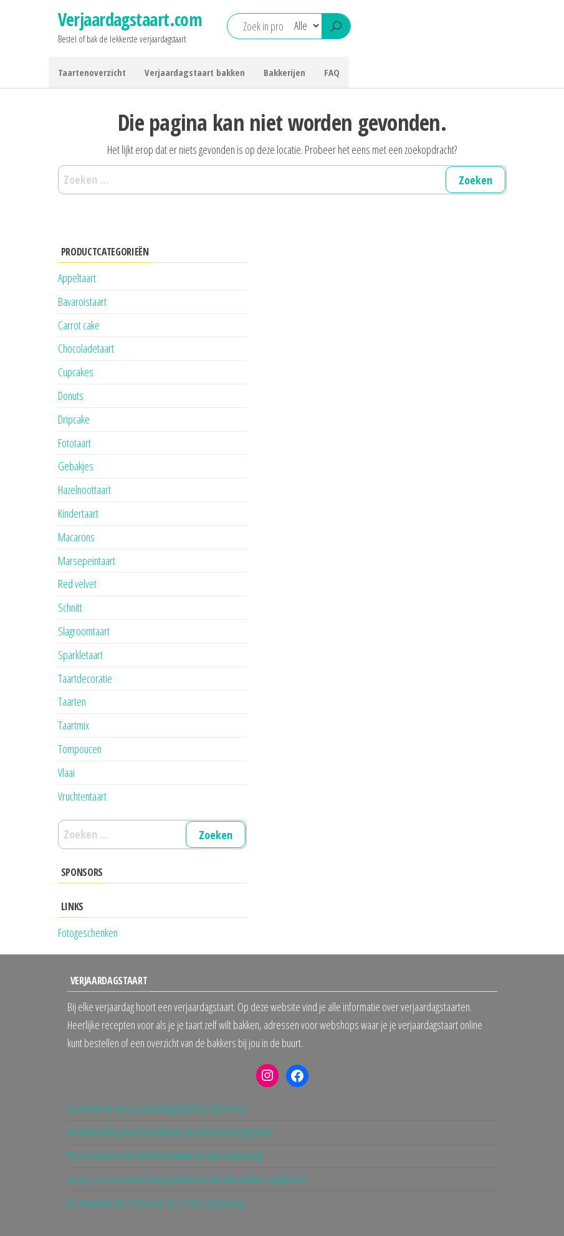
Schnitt (70, 607)
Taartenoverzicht (92, 72)
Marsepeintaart (86, 560)
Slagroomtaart (84, 631)
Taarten (72, 701)
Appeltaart (77, 277)
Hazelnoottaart (84, 489)
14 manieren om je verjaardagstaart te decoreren (157, 1108)
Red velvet (77, 583)
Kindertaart (78, 513)
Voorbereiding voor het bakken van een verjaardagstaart (169, 1131)
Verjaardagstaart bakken (195, 72)
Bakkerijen (284, 72)
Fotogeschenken (88, 932)
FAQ (332, 72)
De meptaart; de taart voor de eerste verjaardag (155, 1202)
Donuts (71, 395)
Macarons (76, 537)
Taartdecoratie (85, 678)
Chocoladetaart (86, 348)
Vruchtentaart (82, 796)
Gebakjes (75, 466)
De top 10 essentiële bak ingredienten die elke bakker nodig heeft (187, 1179)
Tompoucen (80, 748)
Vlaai (66, 772)
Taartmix (73, 725)
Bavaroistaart (82, 301)
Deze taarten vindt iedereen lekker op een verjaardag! (165, 1155)
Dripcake (74, 419)
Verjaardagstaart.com (130, 19)
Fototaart (74, 442)
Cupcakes (75, 371)
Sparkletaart (80, 654)
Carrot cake (79, 325)
